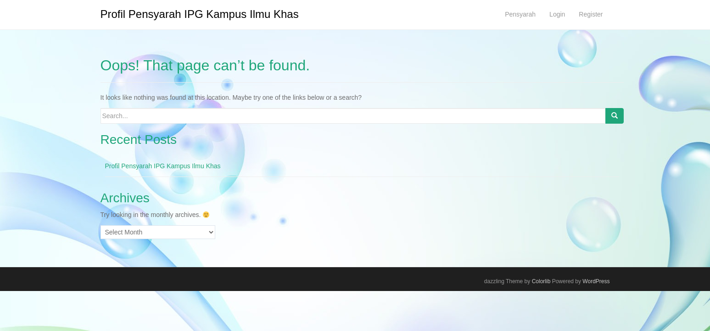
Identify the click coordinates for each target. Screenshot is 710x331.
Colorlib (541, 281)
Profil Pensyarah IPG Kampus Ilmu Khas (200, 14)
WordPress (595, 281)
